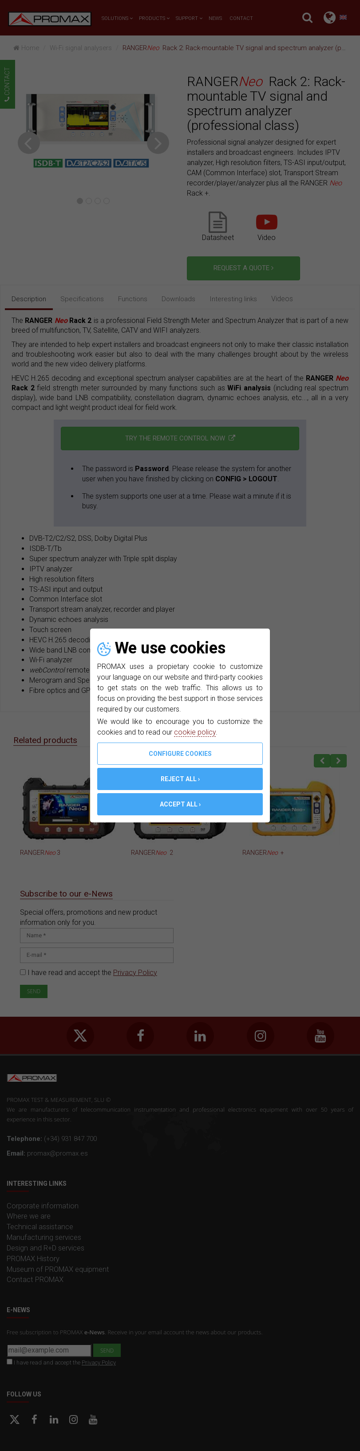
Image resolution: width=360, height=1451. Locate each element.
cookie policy (195, 732)
